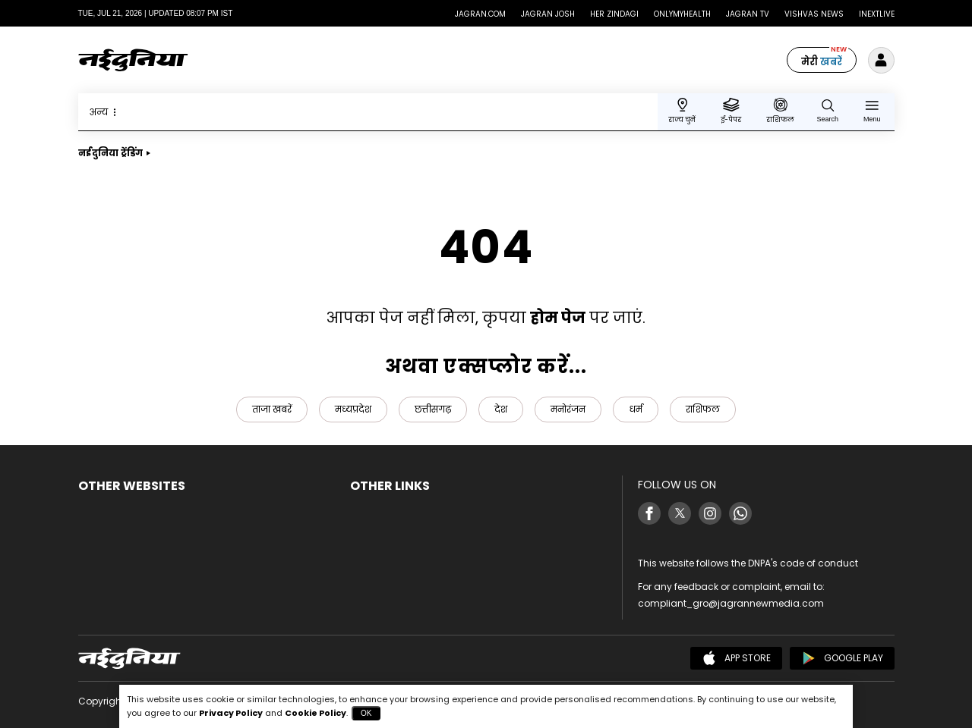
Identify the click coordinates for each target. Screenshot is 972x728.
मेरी (821, 62)
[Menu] (872, 110)
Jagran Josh (548, 14)
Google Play (842, 658)
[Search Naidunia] (828, 110)
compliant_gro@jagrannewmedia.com (731, 603)
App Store (736, 658)
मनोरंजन (568, 409)
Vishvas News (814, 14)
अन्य (104, 111)
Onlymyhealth (682, 14)
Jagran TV (747, 14)
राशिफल (703, 409)
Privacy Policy (231, 713)
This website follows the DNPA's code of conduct (748, 563)
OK (366, 713)
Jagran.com (480, 14)
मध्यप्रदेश (353, 409)
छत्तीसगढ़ (433, 409)
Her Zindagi (614, 14)
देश (500, 409)
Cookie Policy (315, 713)
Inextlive (877, 14)
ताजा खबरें (272, 409)
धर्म (635, 409)
